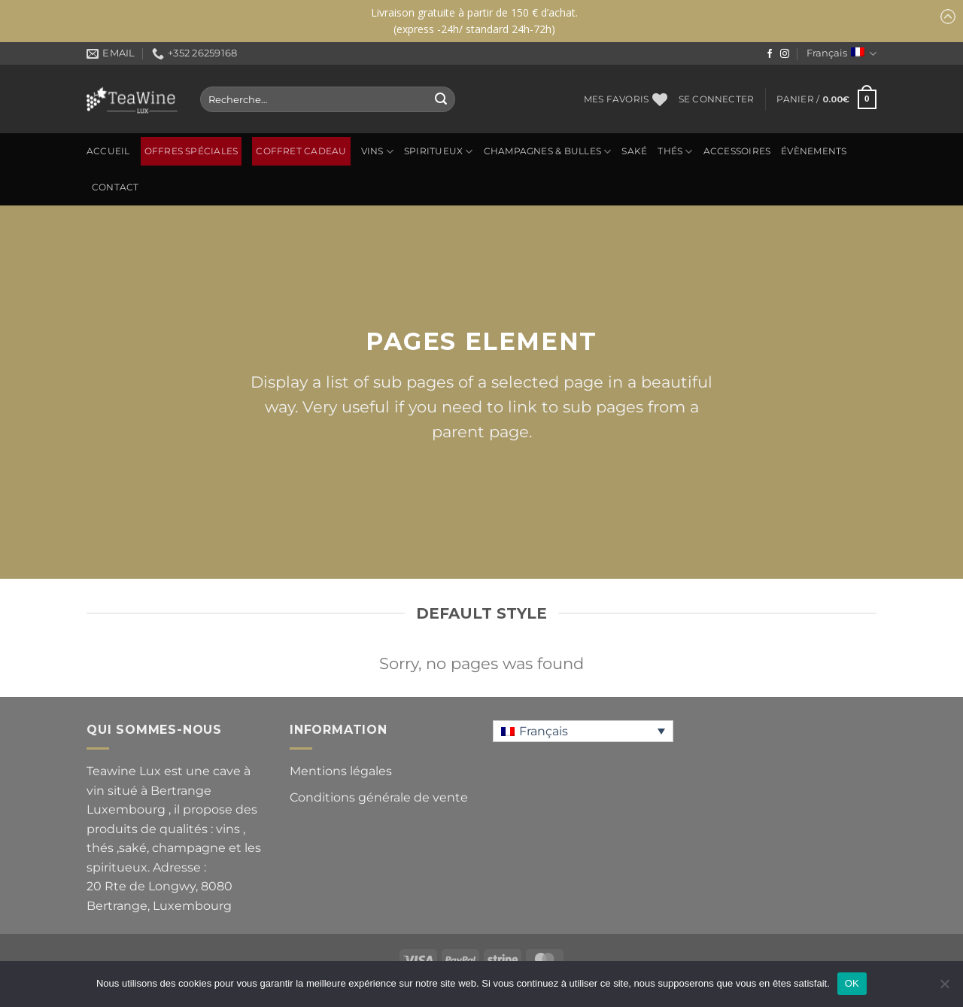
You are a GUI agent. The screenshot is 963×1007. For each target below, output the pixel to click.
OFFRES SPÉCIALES (191, 151)
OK (852, 983)
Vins (377, 152)
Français (841, 54)
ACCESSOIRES (737, 151)
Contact (115, 187)
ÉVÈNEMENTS (813, 151)
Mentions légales (341, 771)
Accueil (108, 151)
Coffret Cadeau (301, 151)
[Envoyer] (441, 99)
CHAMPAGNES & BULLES (548, 152)
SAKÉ (634, 151)
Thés (675, 152)
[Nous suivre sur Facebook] (769, 54)
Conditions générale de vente (379, 797)
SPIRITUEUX (438, 152)
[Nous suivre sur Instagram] (784, 54)
